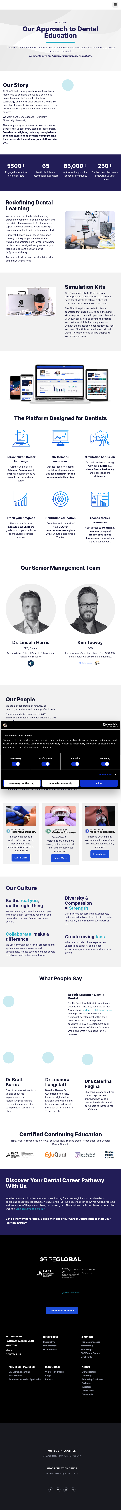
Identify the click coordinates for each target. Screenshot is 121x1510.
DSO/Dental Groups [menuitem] (90, 1339)
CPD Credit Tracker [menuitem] (54, 1357)
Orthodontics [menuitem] (50, 1335)
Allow (99, 783)
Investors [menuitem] (86, 1372)
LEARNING (87, 1322)
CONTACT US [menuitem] (13, 1340)
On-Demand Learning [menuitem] (19, 1357)
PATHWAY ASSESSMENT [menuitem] (20, 1326)
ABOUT (86, 1352)
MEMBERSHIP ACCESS (22, 1352)
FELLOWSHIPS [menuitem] (14, 1322)
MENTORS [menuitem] (12, 1331)
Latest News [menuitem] (88, 1376)
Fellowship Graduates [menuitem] (92, 1365)
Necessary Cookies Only (22, 783)
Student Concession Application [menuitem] (22, 1365)
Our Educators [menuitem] (89, 1357)
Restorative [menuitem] (49, 1327)
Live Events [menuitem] (86, 1342)
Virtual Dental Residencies (97, 1010)
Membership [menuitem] (87, 1331)
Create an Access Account (62, 1296)
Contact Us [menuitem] (87, 1380)
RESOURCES (52, 1352)
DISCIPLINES (50, 1322)
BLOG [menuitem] (9, 1335)
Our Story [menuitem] (86, 1361)
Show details (105, 774)
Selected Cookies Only (60, 783)
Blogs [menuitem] (48, 1361)
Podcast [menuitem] (49, 1365)
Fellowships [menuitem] (87, 1335)
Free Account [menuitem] (15, 1361)
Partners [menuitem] (86, 1369)
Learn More (21, 857)
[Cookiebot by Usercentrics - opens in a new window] (105, 725)
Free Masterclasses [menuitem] (90, 1327)
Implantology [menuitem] (49, 1331)
